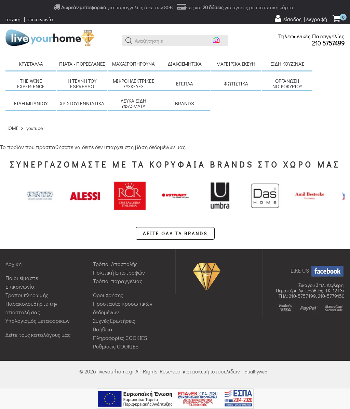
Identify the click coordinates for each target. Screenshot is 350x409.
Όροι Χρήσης (108, 295)
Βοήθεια (102, 329)
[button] (128, 40)
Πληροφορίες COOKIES (120, 337)
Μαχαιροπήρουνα (133, 63)
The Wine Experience (31, 83)
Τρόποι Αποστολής (115, 263)
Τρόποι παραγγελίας (117, 281)
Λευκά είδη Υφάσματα (133, 103)
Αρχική (13, 263)
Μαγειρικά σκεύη (235, 63)
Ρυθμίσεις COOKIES (115, 346)
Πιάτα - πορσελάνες (82, 63)
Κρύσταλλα (31, 63)
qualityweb (256, 371)
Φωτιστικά (236, 83)
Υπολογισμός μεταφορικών (37, 320)
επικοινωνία (40, 19)
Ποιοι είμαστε (21, 277)
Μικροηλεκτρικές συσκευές (133, 83)
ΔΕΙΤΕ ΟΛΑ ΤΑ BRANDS (175, 233)
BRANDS (184, 103)
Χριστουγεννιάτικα (82, 103)
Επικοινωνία (20, 286)
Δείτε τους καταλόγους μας (37, 334)
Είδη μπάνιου (31, 103)
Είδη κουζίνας (287, 63)
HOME (11, 128)
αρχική (13, 19)
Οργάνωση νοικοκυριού (287, 83)
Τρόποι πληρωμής (26, 295)
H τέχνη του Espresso (82, 83)
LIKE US (318, 270)
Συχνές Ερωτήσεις (114, 320)
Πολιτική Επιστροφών (119, 272)
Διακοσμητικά (185, 63)
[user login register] (300, 18)
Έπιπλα (184, 83)
